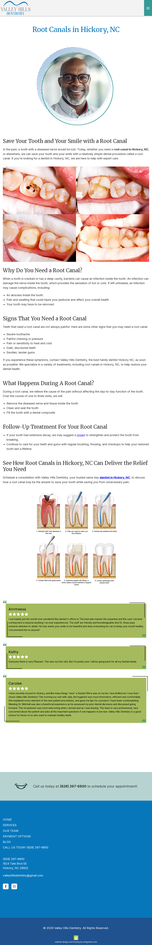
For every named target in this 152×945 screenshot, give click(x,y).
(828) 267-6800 (73, 786)
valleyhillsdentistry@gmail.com (23, 875)
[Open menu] (148, 8)
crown (81, 435)
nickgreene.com (90, 942)
